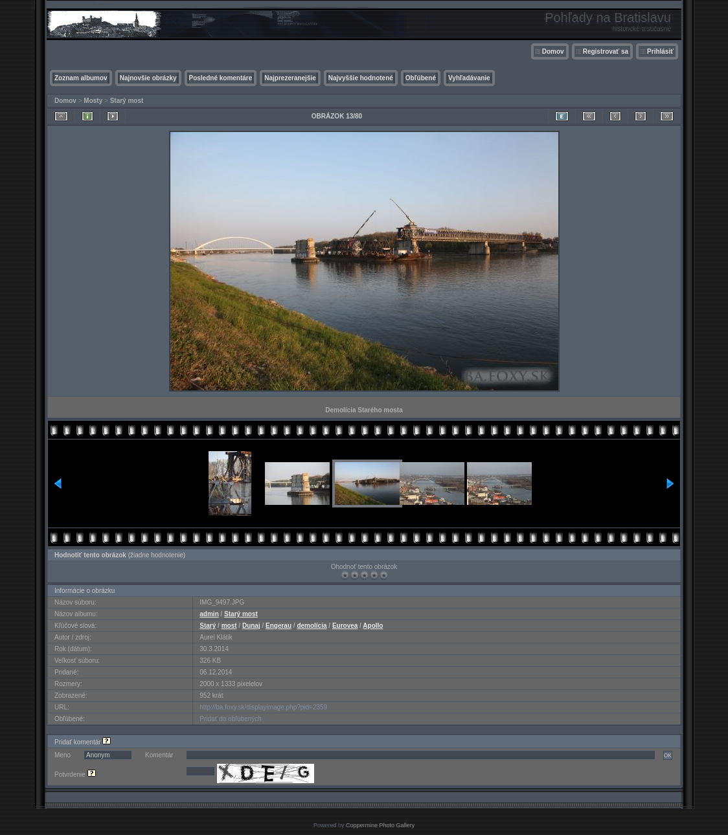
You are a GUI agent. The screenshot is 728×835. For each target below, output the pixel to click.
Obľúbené (420, 78)
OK (668, 755)
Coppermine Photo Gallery (380, 825)
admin (208, 614)
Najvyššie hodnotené (360, 78)
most (229, 625)
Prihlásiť (660, 51)
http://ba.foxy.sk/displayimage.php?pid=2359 (263, 707)
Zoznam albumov (81, 78)
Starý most (127, 100)
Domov (553, 51)
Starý (207, 625)
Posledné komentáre (221, 78)
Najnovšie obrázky (148, 78)
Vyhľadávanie (469, 78)
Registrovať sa (605, 51)
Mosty (93, 100)
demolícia (311, 625)
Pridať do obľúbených (230, 718)
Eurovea (345, 625)
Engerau (278, 625)
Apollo (373, 625)
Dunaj (251, 625)
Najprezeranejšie (290, 78)
